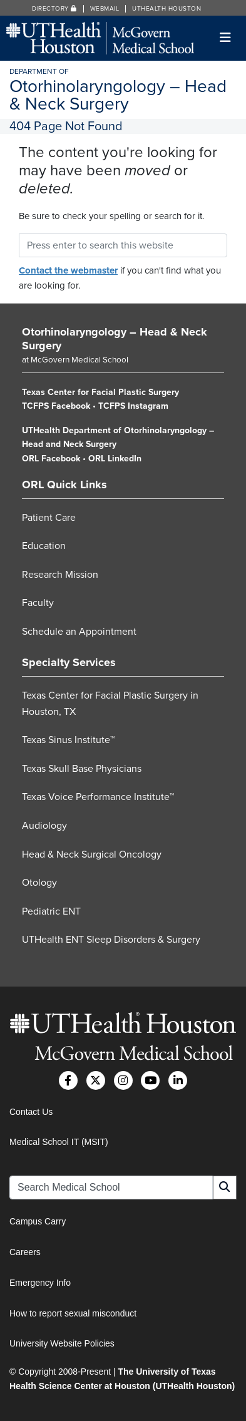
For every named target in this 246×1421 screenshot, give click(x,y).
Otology (39, 882)
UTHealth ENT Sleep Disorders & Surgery (111, 939)
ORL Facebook (51, 458)
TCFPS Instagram (133, 406)
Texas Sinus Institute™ (68, 740)
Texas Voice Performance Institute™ (98, 797)
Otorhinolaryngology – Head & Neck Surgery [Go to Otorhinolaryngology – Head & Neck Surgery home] (114, 338)
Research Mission (60, 574)
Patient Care (49, 517)
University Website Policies (62, 1343)
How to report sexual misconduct (72, 1313)
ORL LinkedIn (114, 458)
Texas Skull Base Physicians (81, 768)
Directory (54, 9)
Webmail (105, 9)
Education (44, 546)
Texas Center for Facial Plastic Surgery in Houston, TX (110, 703)
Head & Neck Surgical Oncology (91, 854)
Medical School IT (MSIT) (58, 1142)
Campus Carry (37, 1221)
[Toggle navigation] (226, 38)
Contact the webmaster (68, 270)
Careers (25, 1252)
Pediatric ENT (51, 911)
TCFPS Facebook (56, 406)
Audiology (44, 825)
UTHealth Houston (166, 9)
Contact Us (31, 1112)
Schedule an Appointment (79, 631)
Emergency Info (40, 1283)
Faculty (38, 603)
